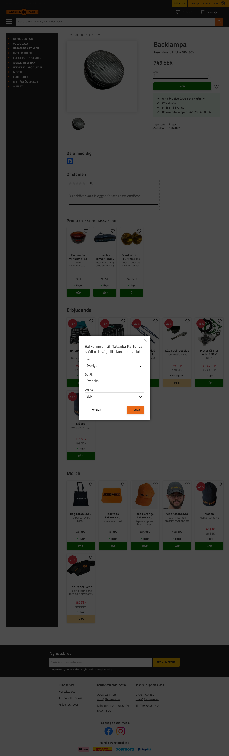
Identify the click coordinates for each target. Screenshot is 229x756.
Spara (135, 409)
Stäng (97, 410)
